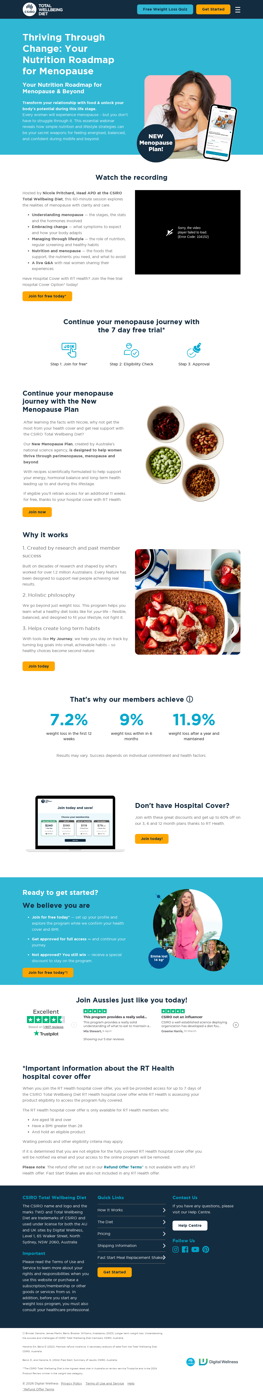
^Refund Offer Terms (38, 1389)
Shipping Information (117, 1245)
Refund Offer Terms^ (124, 1167)
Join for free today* (47, 296)
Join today (38, 666)
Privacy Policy (71, 1383)
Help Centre (190, 1225)
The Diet (105, 1222)
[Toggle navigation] (236, 9)
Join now (37, 512)
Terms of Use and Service (105, 1383)
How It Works (110, 1210)
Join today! (152, 839)
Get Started (213, 9)
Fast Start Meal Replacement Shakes (131, 1257)
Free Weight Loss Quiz (165, 9)
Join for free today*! (48, 972)
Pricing (104, 1233)
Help (131, 1383)
